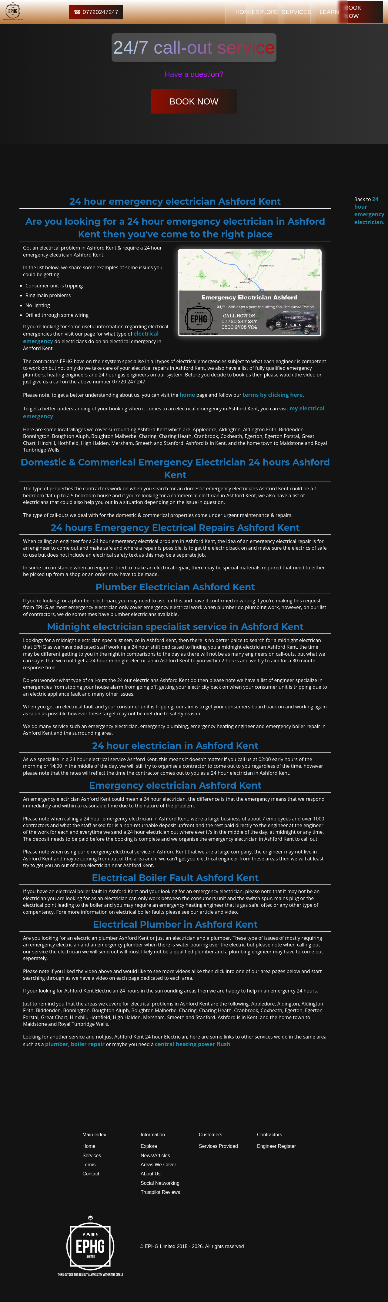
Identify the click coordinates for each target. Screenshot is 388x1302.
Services (91, 1155)
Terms (89, 1164)
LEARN (314, 12)
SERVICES (276, 12)
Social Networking (160, 1183)
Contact (90, 1173)
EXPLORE (239, 12)
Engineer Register (276, 1146)
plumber (57, 1044)
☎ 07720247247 (82, 12)
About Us (151, 1173)
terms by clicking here (272, 394)
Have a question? (194, 74)
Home (88, 1146)
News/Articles (155, 1155)
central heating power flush (192, 1044)
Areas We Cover (158, 1164)
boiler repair (88, 1044)
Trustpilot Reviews (160, 1192)
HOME (201, 12)
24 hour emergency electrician (369, 210)
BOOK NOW (360, 12)
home (187, 394)
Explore (149, 1146)
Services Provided (218, 1146)
